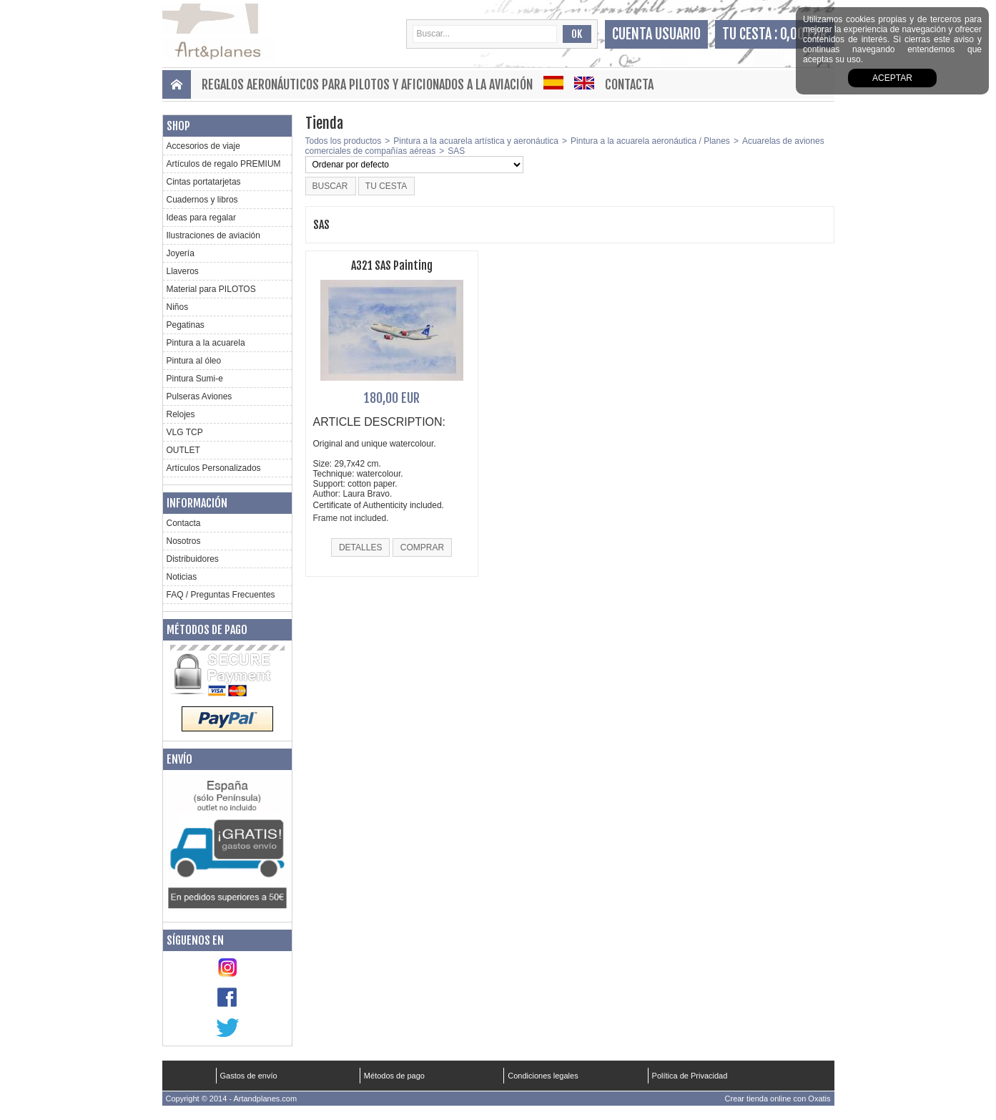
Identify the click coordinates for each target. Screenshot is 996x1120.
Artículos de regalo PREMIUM (224, 164)
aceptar (892, 78)
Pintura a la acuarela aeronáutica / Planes (650, 141)
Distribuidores (193, 559)
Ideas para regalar (201, 218)
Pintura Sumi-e (195, 379)
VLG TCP (185, 432)
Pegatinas (185, 325)
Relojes (181, 414)
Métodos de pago (207, 630)
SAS (456, 151)
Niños (178, 307)
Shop (178, 126)
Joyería (180, 253)
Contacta (629, 84)
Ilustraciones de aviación (213, 235)
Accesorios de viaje (203, 146)
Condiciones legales (543, 1075)
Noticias (182, 577)
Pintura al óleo (194, 361)
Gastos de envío (248, 1075)
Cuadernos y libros (202, 200)
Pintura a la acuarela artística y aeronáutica (475, 141)
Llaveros (183, 271)
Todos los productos (343, 141)
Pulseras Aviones (199, 396)
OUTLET (183, 450)
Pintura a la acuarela (206, 343)
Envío (179, 759)
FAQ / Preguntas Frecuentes (221, 595)
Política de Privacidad (690, 1075)
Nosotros (184, 541)
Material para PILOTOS (211, 289)
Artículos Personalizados (214, 468)
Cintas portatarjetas (204, 182)
